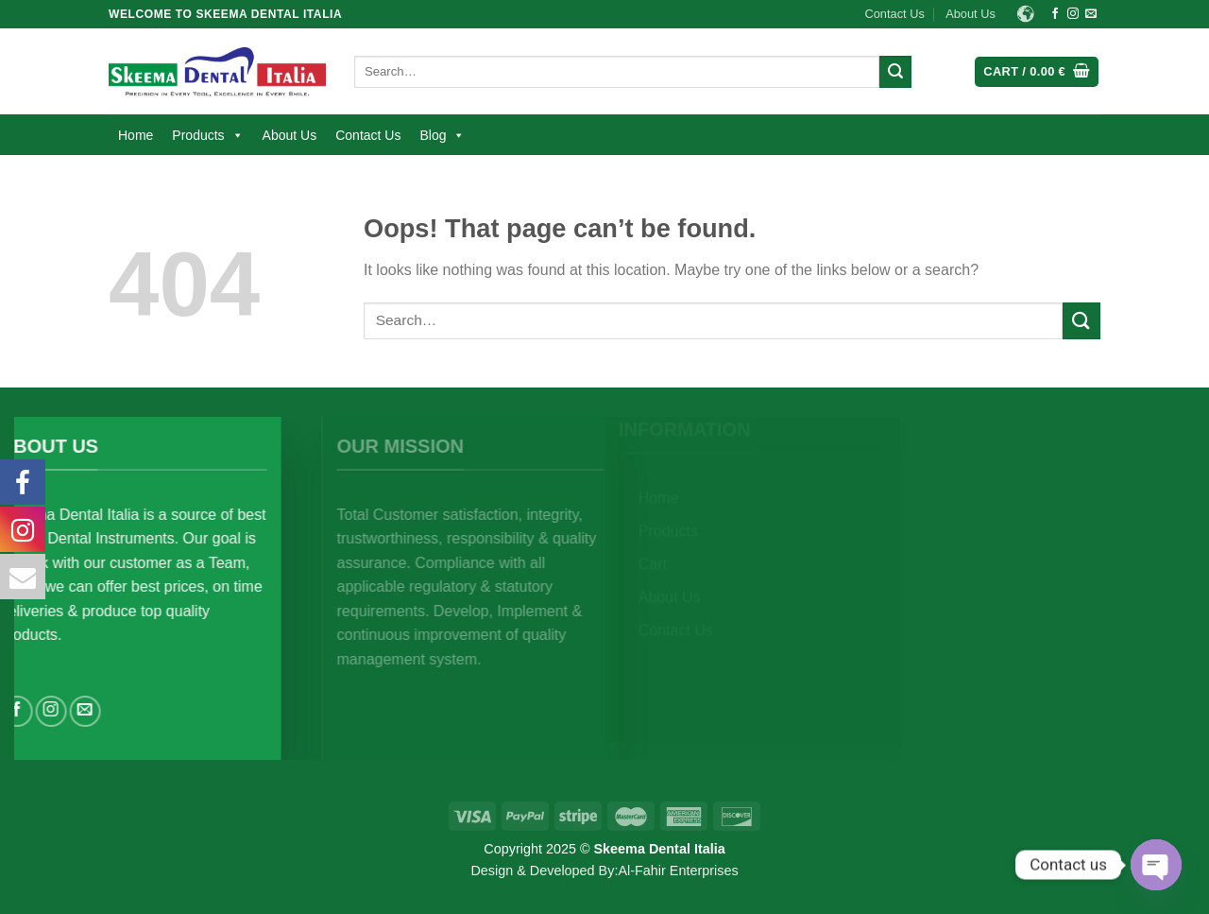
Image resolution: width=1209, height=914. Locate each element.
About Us (970, 14)
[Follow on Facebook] (1055, 14)
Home (135, 135)
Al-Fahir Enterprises (678, 870)
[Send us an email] (1091, 14)
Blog (442, 135)
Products (207, 135)
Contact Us (895, 14)
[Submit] (895, 72)
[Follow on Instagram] (1073, 14)
